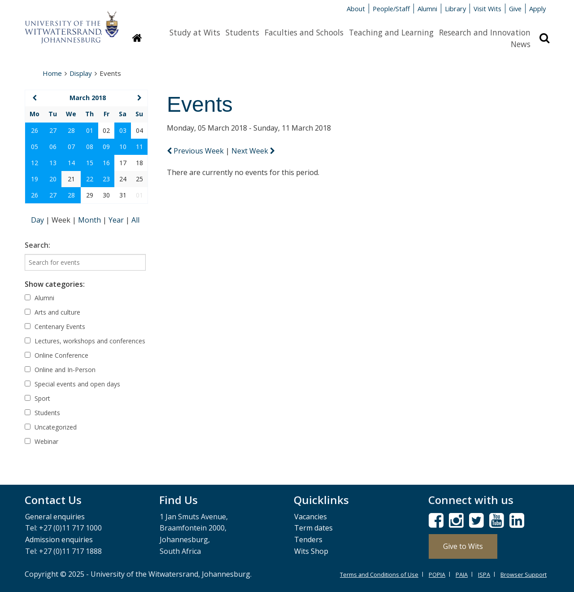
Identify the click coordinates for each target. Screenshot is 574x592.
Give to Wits (463, 546)
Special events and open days (72, 384)
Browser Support (523, 574)
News (521, 44)
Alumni (427, 8)
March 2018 (88, 97)
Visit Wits (487, 8)
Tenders (308, 539)
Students (242, 32)
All (135, 220)
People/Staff (391, 8)
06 (53, 146)
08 (89, 146)
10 (122, 146)
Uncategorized (51, 427)
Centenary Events (55, 326)
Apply (537, 8)
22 (89, 179)
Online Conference (56, 355)
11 (139, 146)
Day (38, 220)
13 (53, 162)
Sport (37, 398)
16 (106, 162)
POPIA (437, 574)
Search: (37, 245)
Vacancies (310, 517)
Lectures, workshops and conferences (85, 341)
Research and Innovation (485, 32)
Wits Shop (311, 551)
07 (71, 146)
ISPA (484, 574)
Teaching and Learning (391, 32)
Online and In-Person (60, 369)
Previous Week (196, 151)
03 (122, 130)
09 (106, 146)
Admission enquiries (59, 539)
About (356, 8)
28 (71, 130)
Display (81, 73)
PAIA (462, 574)
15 (89, 162)
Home (52, 73)
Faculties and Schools (304, 32)
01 (89, 130)
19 (34, 179)
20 (53, 179)
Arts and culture (52, 312)
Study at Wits (195, 32)
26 (34, 130)
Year (117, 220)
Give (515, 8)
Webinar (41, 441)
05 (34, 146)
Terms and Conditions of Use (379, 574)
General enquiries (55, 517)
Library (455, 8)
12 (34, 162)
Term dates (313, 528)
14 (71, 162)
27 (53, 130)
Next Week (253, 151)
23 (106, 179)
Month (90, 220)
